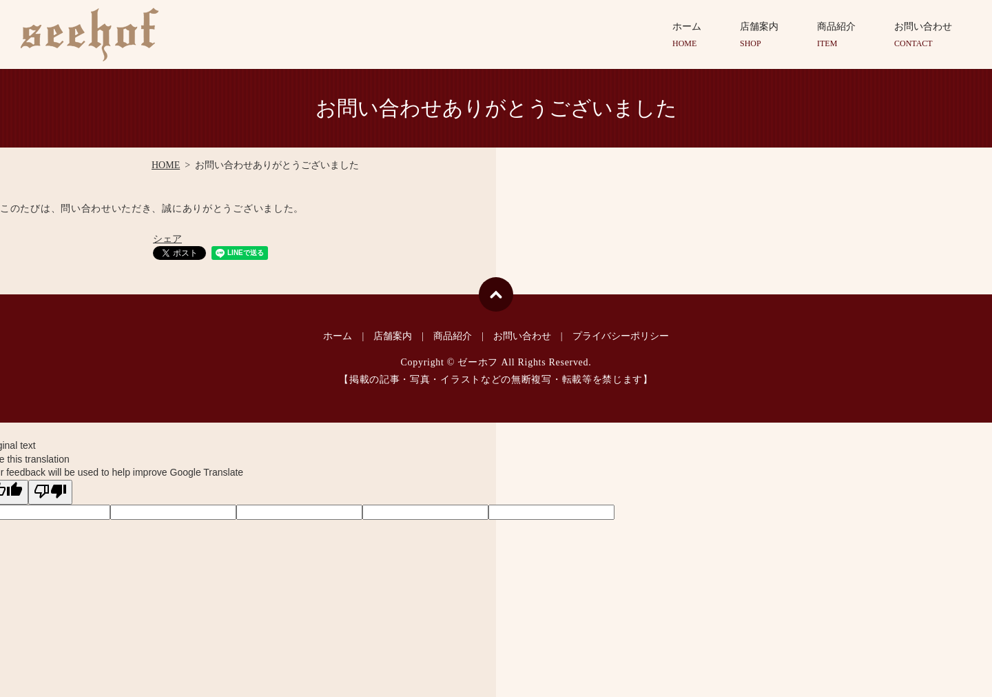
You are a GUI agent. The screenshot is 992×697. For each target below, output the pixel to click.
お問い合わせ (923, 35)
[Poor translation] (50, 492)
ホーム (686, 35)
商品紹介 (836, 35)
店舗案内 (759, 35)
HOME (166, 165)
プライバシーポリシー (620, 336)
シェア (167, 239)
